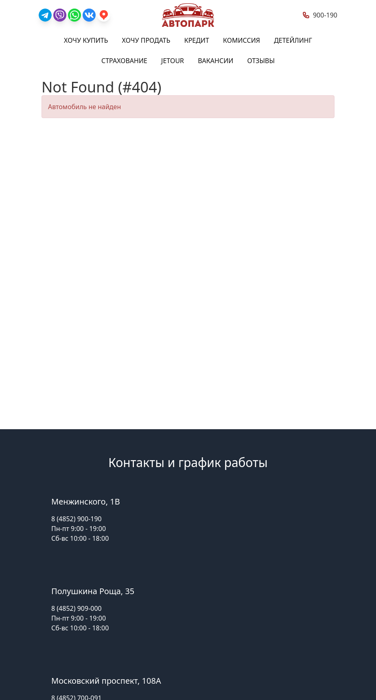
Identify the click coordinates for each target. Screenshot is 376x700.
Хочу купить (86, 40)
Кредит (196, 40)
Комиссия (241, 40)
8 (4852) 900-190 (76, 518)
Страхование (124, 60)
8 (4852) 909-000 (76, 608)
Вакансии (215, 60)
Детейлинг (293, 40)
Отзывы (261, 60)
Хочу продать (146, 40)
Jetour (172, 60)
